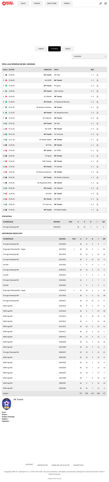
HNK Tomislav (58, 91)
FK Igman (57, 86)
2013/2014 (62, 316)
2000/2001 (62, 373)
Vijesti (41, 49)
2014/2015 (62, 311)
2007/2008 (62, 347)
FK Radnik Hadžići (45, 140)
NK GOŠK (48, 80)
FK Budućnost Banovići (61, 102)
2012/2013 (62, 321)
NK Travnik (48, 75)
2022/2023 (62, 254)
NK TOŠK (48, 129)
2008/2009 (62, 342)
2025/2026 (56, 227)
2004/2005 (62, 362)
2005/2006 (62, 357)
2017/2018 (62, 295)
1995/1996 (62, 388)
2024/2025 (62, 244)
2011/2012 (62, 326)
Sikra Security (57, 478)
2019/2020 (62, 280)
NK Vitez (57, 123)
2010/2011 (62, 331)
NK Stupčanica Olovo (61, 113)
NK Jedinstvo (47, 118)
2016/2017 (62, 301)
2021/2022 (62, 259)
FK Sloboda (48, 96)
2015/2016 (62, 306)
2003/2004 (62, 368)
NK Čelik (57, 75)
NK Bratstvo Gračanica (43, 107)
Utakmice (54, 49)
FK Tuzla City (58, 134)
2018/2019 (62, 290)
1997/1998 (62, 378)
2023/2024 (62, 249)
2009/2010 (62, 337)
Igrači (67, 49)
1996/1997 (62, 383)
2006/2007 (62, 352)
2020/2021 (62, 270)
